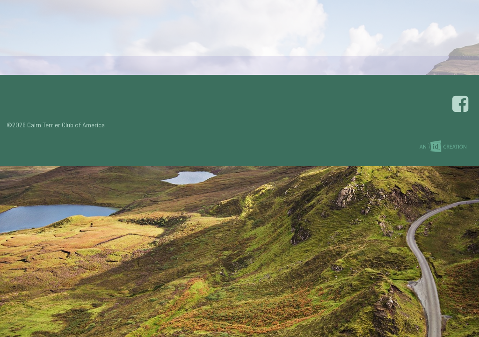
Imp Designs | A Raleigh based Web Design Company (443, 147)
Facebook (461, 104)
